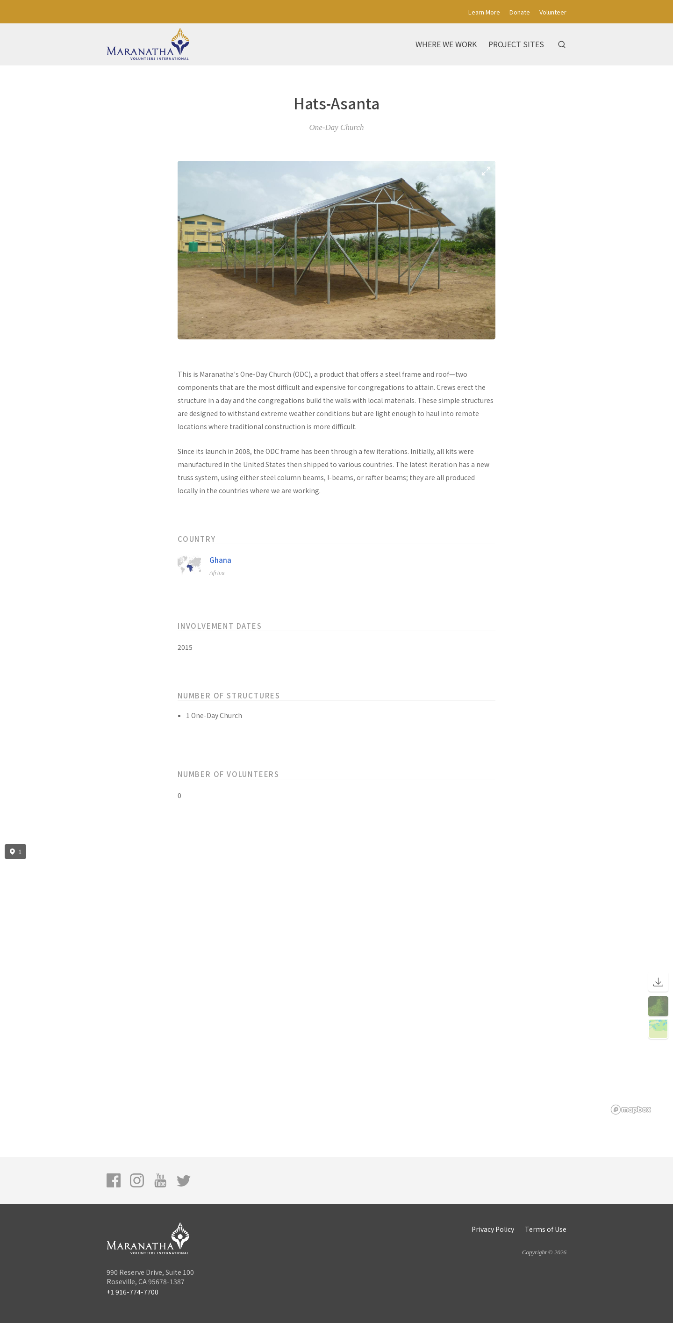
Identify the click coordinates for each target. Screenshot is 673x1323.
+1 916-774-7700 (132, 1291)
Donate (519, 11)
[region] (336, 979)
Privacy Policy (493, 1229)
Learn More (484, 11)
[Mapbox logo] (631, 1109)
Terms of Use (545, 1229)
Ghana (220, 560)
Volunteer (552, 11)
